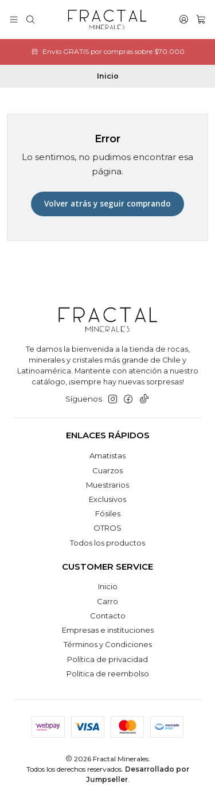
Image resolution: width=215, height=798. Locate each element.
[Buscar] (30, 19)
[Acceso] (183, 19)
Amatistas (107, 455)
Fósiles (107, 513)
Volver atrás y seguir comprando (107, 203)
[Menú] (13, 19)
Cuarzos (107, 470)
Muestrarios (107, 484)
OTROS (107, 527)
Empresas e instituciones (108, 629)
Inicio (108, 586)
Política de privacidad (107, 659)
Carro (107, 601)
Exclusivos (107, 499)
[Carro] (201, 19)
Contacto (108, 615)
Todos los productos (107, 542)
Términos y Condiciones (108, 644)
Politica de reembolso (108, 673)
